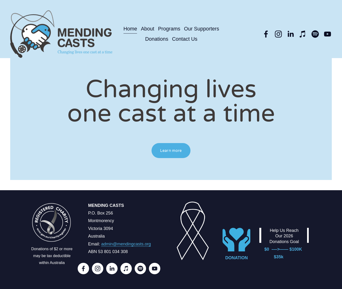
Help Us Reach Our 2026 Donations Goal (284, 236)
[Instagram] (278, 34)
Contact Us (184, 39)
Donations (156, 39)
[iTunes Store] (303, 34)
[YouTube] (327, 34)
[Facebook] (266, 34)
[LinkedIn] (290, 34)
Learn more (171, 150)
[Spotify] (315, 34)
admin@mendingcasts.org (126, 244)
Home (130, 29)
